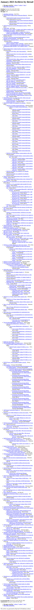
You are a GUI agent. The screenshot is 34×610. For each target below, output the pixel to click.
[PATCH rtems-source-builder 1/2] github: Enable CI (18, 277)
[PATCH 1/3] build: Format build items (15, 105)
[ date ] (24, 5)
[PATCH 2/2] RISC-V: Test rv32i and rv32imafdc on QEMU (17, 34)
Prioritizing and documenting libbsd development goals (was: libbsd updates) (20, 369)
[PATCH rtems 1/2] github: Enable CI (15, 272)
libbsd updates (6, 365)
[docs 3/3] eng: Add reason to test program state (17, 307)
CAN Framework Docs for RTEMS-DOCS (13, 506)
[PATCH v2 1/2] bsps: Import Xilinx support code (15, 296)
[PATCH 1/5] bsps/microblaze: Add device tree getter (18, 212)
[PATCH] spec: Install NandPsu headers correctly (15, 362)
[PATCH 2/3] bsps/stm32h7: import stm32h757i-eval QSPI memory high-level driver (18, 511)
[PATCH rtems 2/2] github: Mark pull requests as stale (19, 274)
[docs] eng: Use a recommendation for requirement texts (16, 312)
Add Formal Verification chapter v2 (11, 410)
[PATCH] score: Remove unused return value (14, 486)
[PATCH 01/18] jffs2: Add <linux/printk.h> (16, 51)
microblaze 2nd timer (8, 14)
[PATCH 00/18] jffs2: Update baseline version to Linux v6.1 (17, 48)
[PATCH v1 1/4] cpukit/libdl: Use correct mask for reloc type (17, 181)
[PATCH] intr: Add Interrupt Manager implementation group (17, 468)
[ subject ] (16, 5)
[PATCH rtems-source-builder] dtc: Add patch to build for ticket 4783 (22, 571)
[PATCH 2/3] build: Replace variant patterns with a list (19, 153)
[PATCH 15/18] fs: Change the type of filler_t (17, 87)
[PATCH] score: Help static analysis (11, 529)
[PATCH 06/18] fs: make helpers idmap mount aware (18, 64)
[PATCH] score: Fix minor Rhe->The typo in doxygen (16, 428)
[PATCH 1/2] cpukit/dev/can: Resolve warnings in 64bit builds (18, 499)
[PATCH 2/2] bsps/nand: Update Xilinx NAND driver (18, 501)
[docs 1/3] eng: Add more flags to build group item (15, 304)
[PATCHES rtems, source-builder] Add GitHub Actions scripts (18, 269)
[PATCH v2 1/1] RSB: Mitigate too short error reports (19, 415)
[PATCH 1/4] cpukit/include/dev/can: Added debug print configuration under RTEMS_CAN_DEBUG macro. (16, 45)
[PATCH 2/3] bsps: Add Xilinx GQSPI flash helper (18, 481)
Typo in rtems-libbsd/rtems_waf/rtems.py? (13, 322)
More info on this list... (9, 6)
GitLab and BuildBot (8, 545)
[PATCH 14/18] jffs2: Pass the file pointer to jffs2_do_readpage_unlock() (16, 85)
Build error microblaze (8, 341)
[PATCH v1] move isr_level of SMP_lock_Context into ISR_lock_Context (22, 241)
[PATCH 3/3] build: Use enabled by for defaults (17, 171)
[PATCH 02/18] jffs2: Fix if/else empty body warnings (19, 54)
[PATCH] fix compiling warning (11, 228)
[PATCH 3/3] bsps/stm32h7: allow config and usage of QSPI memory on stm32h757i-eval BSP (19, 514)
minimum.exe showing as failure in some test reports (15, 493)
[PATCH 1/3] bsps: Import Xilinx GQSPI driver (17, 478)
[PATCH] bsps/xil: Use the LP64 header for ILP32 (15, 25)
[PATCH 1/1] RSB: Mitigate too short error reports (15, 245)
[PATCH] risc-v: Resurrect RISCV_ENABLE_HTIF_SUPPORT (18, 39)
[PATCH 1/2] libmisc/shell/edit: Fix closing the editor (16, 540)
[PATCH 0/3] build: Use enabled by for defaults (14, 103)
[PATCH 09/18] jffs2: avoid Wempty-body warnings (18, 72)
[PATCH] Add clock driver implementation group (15, 457)
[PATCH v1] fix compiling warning (11, 263)
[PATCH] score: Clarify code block (11, 450)
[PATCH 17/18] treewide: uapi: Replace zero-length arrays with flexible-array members (18, 93)
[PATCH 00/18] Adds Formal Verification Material (15, 15)
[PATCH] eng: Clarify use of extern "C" (12, 438)
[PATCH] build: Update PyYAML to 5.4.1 (13, 343)
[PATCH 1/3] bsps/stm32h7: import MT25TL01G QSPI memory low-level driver (20, 523)
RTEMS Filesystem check (9, 546)
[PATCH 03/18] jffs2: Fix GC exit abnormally (17, 56)
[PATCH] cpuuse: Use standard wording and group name (16, 462)
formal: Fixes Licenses (8, 446)
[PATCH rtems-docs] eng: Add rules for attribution (15, 555)
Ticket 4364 (6, 28)
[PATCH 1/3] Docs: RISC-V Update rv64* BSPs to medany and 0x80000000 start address (18, 32)
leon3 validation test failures (10, 492)
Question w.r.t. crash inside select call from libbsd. (15, 576)
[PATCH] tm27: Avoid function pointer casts (13, 453)
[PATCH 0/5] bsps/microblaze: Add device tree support (16, 210)
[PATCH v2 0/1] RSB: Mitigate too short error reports (16, 412)
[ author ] (21, 5)
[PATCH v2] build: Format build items (12, 261)
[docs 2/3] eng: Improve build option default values (15, 309)
